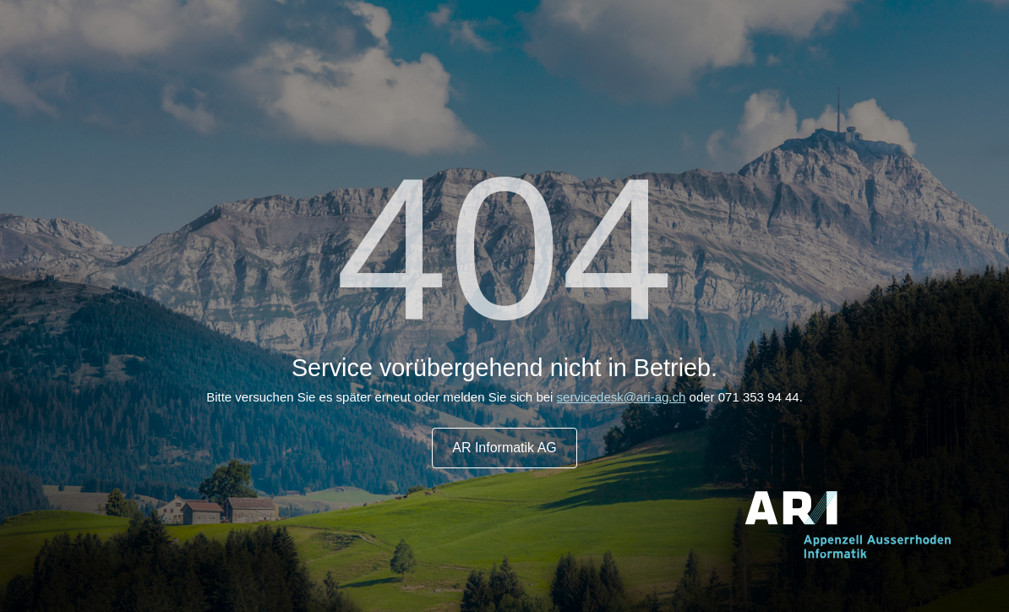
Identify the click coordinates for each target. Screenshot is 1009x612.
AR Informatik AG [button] (504, 447)
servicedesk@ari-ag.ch (621, 397)
